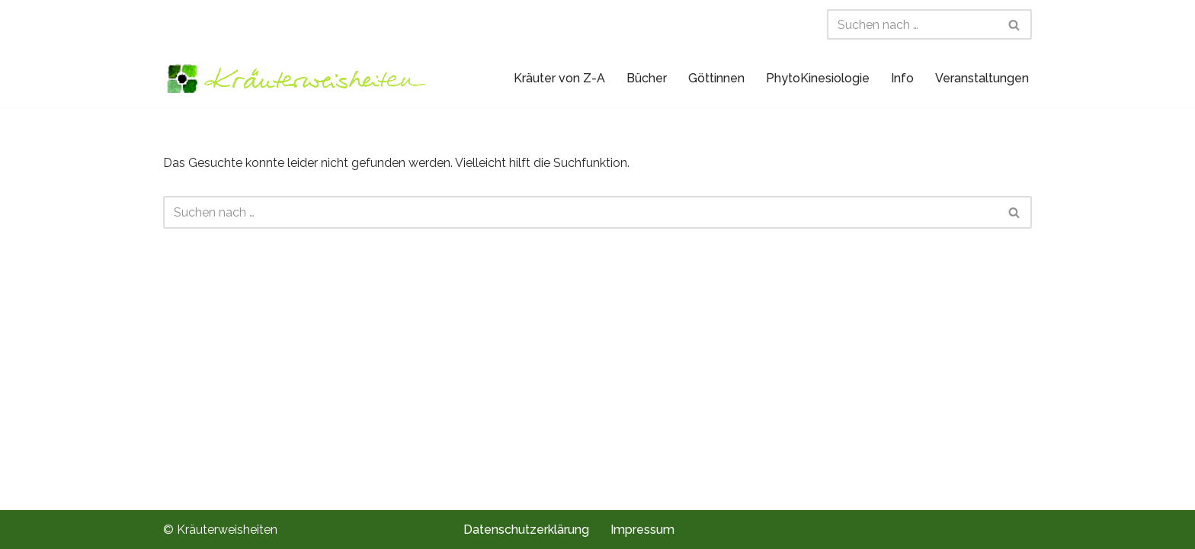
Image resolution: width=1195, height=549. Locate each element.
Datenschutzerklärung (526, 529)
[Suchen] (912, 24)
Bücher (646, 78)
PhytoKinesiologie (818, 78)
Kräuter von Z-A (559, 78)
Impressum (642, 529)
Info (902, 78)
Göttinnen (716, 78)
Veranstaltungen (982, 78)
